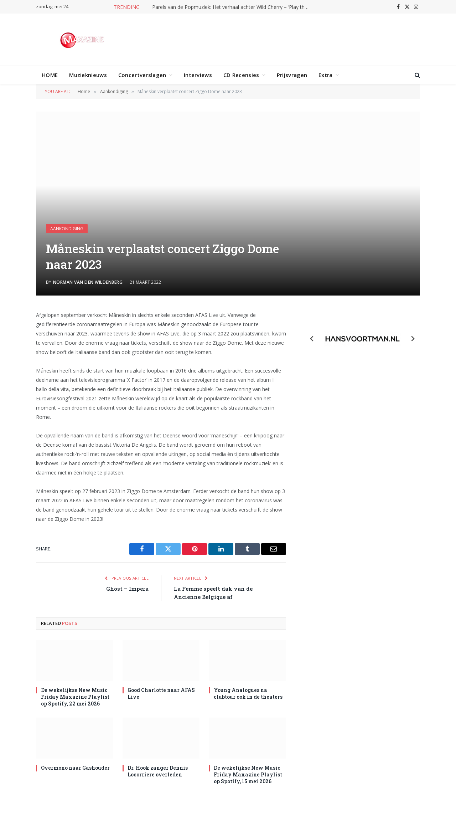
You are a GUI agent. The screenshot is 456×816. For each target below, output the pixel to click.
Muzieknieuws (88, 74)
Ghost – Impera (127, 588)
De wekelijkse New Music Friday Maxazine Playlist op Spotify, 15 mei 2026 (248, 774)
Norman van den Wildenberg (88, 282)
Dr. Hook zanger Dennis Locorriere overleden (158, 771)
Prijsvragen (292, 74)
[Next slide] (412, 339)
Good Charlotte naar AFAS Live (161, 693)
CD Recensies (241, 74)
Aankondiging (66, 229)
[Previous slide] (312, 339)
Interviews (198, 74)
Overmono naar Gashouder (75, 767)
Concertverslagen (142, 74)
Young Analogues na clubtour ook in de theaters (248, 693)
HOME (50, 74)
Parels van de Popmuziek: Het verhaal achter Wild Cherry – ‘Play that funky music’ (232, 7)
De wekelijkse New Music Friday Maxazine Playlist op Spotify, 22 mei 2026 (75, 697)
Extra (325, 74)
